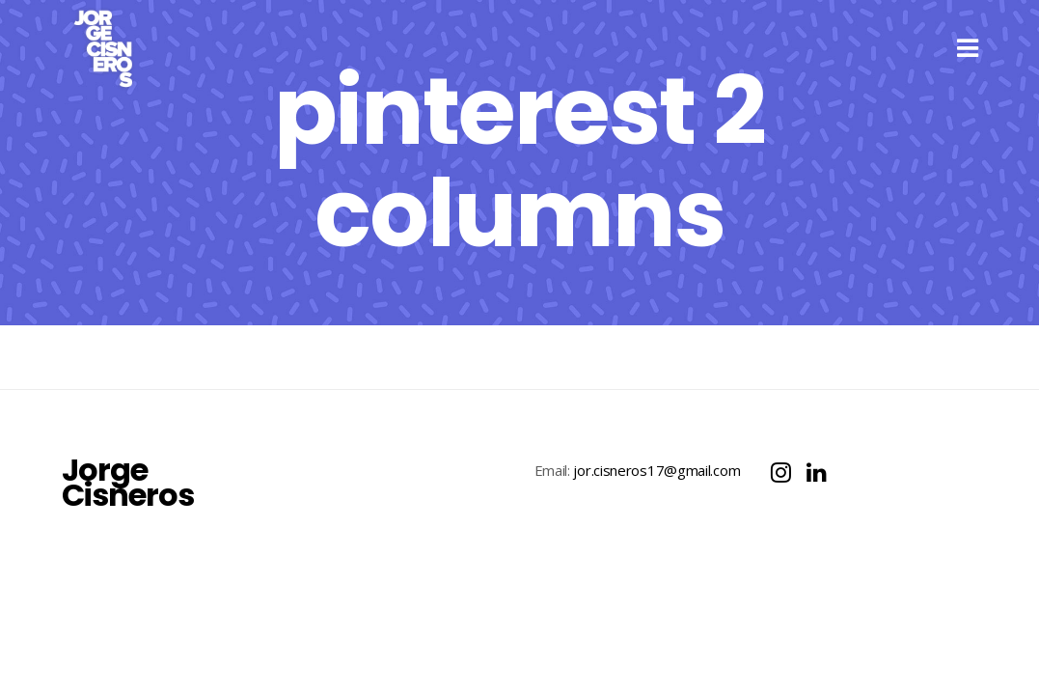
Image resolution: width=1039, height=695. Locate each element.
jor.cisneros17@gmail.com (656, 489)
